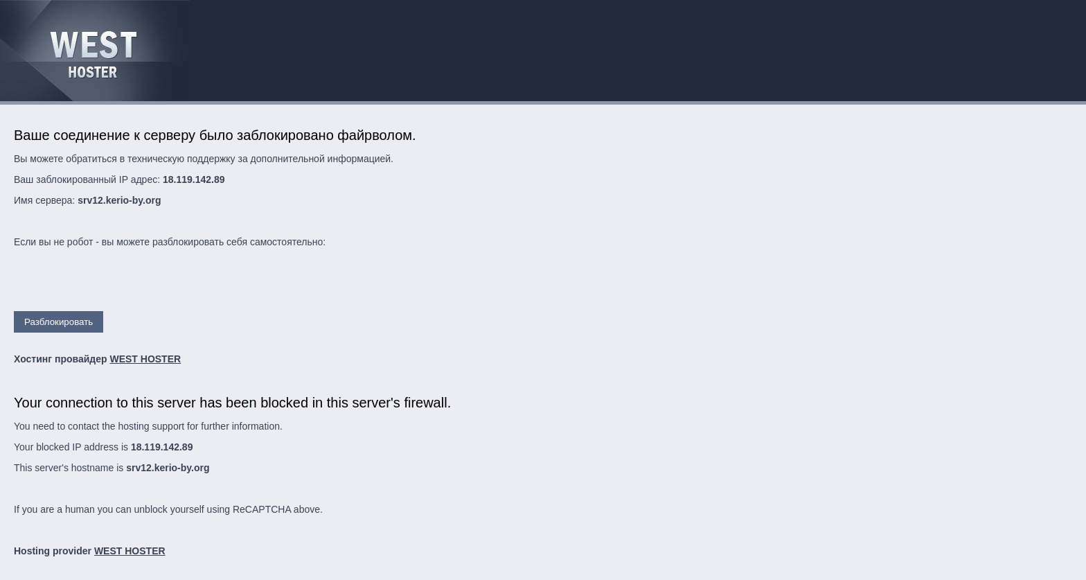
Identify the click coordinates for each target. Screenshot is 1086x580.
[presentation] (119, 284)
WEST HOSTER (145, 358)
